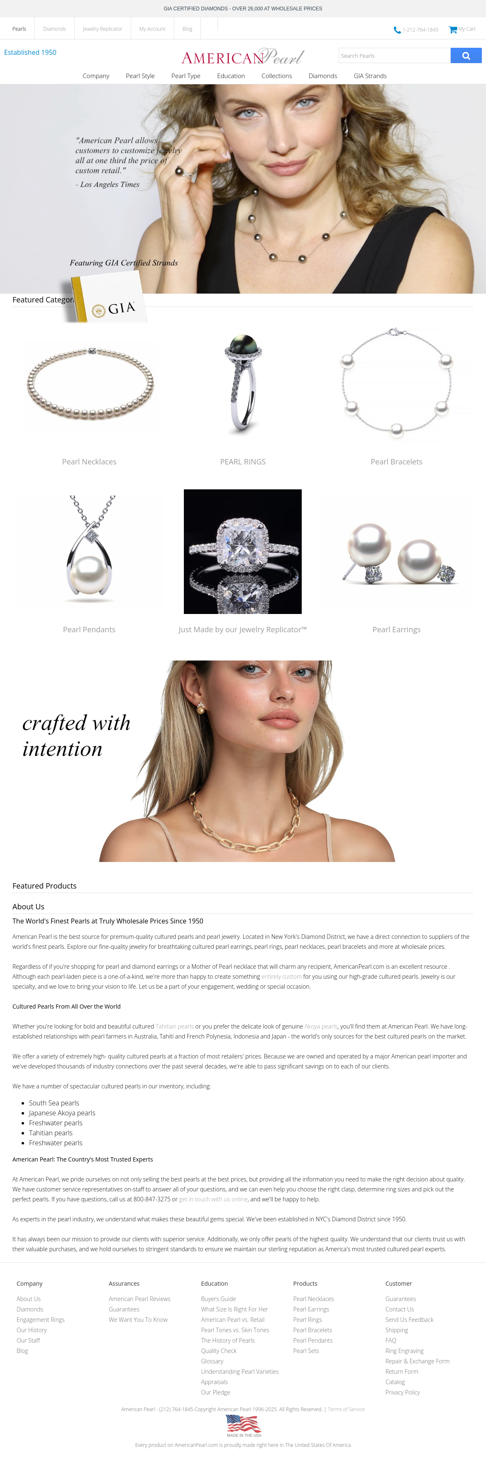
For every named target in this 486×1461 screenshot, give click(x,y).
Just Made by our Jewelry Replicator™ (243, 629)
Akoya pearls (321, 1026)
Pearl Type (185, 75)
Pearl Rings (307, 1319)
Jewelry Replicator (102, 28)
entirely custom (281, 976)
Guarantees (124, 1309)
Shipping (397, 1330)
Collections (276, 75)
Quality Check (219, 1351)
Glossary (212, 1361)
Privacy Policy (403, 1392)
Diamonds (54, 28)
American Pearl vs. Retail (232, 1319)
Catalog (395, 1382)
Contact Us (400, 1309)
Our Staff (28, 1340)
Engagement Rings (41, 1319)
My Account (152, 28)
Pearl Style (140, 75)
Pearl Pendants (89, 629)
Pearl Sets (306, 1351)
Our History (32, 1330)
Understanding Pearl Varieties (239, 1371)
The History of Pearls (228, 1340)
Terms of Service (346, 1409)
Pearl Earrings (397, 629)
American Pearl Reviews (140, 1299)
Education (231, 75)
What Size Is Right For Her (234, 1309)
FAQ (391, 1340)
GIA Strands (370, 75)
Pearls (19, 28)
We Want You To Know (138, 1319)
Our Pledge (215, 1392)
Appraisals (214, 1382)
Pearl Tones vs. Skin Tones (235, 1330)
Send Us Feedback (410, 1319)
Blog (188, 28)
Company (96, 75)
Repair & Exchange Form (418, 1361)
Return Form (402, 1371)
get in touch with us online (213, 1199)
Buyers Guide (218, 1299)
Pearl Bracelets (397, 462)
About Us (29, 1299)
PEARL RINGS (243, 462)
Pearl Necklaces (89, 462)
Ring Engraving (405, 1351)
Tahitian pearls (175, 1026)
